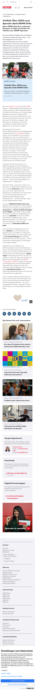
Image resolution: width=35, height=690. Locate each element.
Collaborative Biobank (9, 581)
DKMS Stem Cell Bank (9, 576)
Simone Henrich (17, 447)
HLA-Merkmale (19, 133)
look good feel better (9, 583)
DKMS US (5, 602)
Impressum (6, 623)
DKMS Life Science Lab (10, 574)
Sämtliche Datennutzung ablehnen (17, 684)
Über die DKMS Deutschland (11, 570)
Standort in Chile (14, 106)
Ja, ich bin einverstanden (17, 681)
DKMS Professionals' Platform (11, 579)
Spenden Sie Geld (8, 613)
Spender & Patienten (9, 640)
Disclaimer (6, 627)
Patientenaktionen (8, 642)
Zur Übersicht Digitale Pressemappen (14, 497)
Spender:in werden (17, 517)
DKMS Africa (6, 593)
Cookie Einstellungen (9, 628)
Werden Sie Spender (9, 611)
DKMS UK (5, 600)
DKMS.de (13, 2)
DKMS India (6, 596)
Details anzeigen (6, 673)
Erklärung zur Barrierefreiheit (11, 630)
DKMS (28, 106)
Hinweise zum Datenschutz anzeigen (11, 676)
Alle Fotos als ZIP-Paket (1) (16, 474)
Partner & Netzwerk (8, 643)
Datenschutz (6, 625)
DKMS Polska (6, 598)
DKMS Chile (6, 595)
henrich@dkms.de (22, 452)
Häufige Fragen (7, 572)
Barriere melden (8, 561)
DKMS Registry (7, 578)
